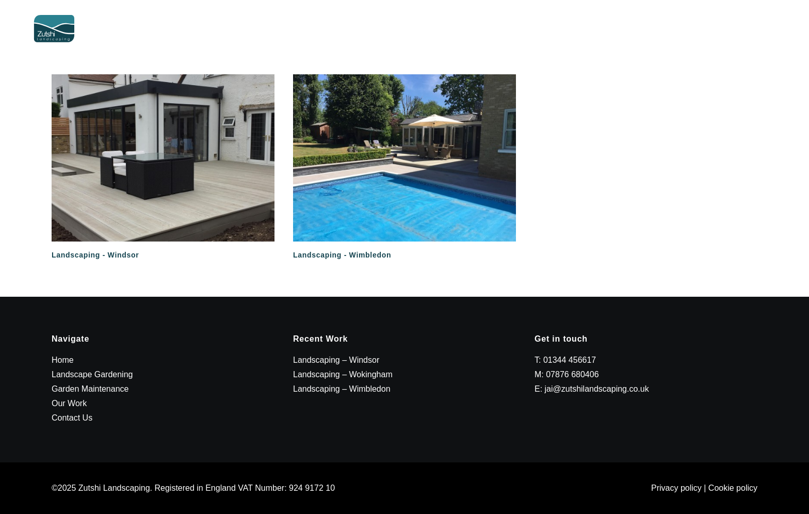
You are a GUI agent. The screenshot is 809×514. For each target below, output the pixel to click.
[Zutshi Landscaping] (55, 40)
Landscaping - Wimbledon (342, 255)
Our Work (701, 39)
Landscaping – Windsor (336, 360)
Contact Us (765, 39)
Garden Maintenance (614, 39)
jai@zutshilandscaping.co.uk (597, 388)
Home (417, 39)
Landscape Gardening (498, 39)
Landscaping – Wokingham (343, 374)
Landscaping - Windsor (95, 255)
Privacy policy (676, 488)
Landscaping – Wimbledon (342, 388)
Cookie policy (732, 488)
